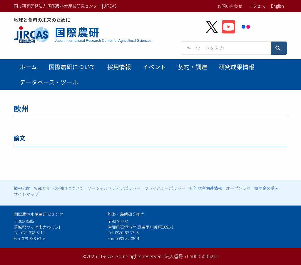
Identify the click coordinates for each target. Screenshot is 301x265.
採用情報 (119, 66)
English (277, 6)
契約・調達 (192, 66)
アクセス (257, 6)
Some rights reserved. (139, 256)
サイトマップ (26, 194)
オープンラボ (238, 188)
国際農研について (72, 66)
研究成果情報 (236, 66)
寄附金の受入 (266, 188)
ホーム (28, 66)
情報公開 (22, 188)
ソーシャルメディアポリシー (114, 188)
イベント (154, 66)
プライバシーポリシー (164, 188)
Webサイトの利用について (58, 188)
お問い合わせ (230, 6)
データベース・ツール (49, 82)
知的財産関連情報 (205, 188)
